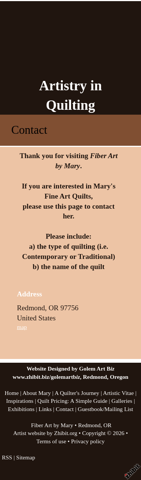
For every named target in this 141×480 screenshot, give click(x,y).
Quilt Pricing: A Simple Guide (73, 401)
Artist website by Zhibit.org (45, 433)
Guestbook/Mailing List (105, 409)
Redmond (89, 425)
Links (45, 409)
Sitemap (25, 457)
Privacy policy (88, 441)
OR (107, 425)
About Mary (37, 393)
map (22, 327)
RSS (7, 457)
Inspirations (19, 401)
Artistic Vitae (118, 393)
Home (12, 393)
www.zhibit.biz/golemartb (46, 377)
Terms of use (51, 441)
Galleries (121, 401)
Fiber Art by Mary (52, 425)
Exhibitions (21, 409)
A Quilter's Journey (77, 393)
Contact (65, 409)
